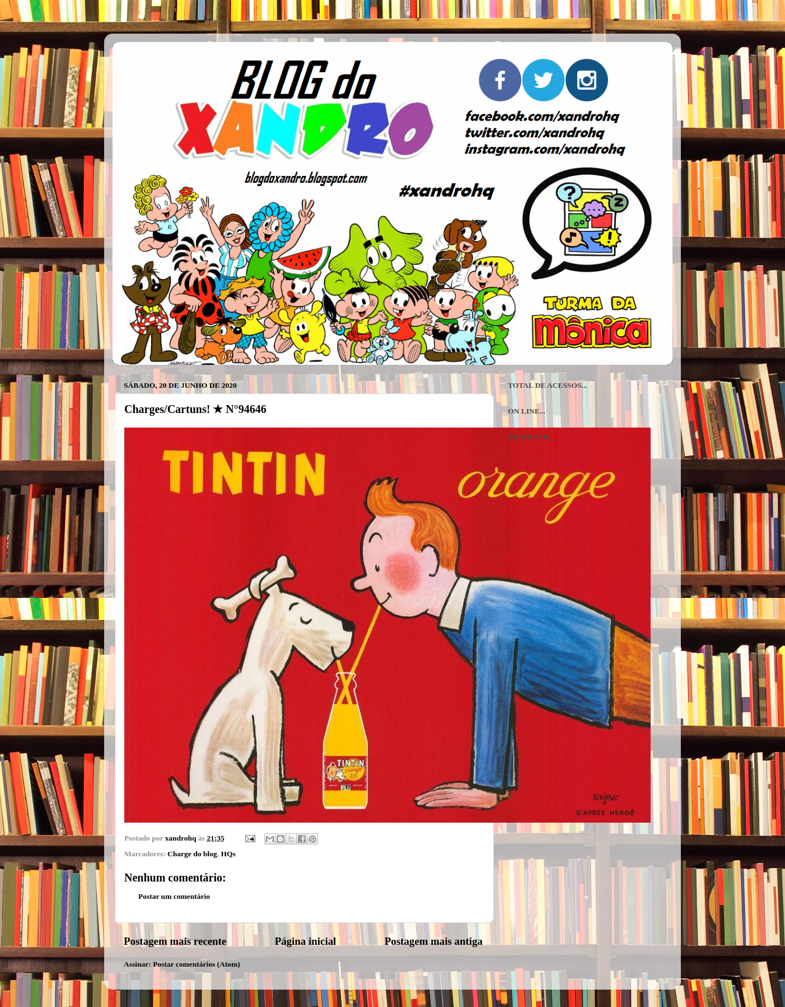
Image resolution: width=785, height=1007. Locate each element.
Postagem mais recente (175, 941)
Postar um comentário (174, 896)
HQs (228, 854)
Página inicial (306, 941)
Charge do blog (192, 854)
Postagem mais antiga (434, 941)
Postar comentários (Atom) (196, 964)
